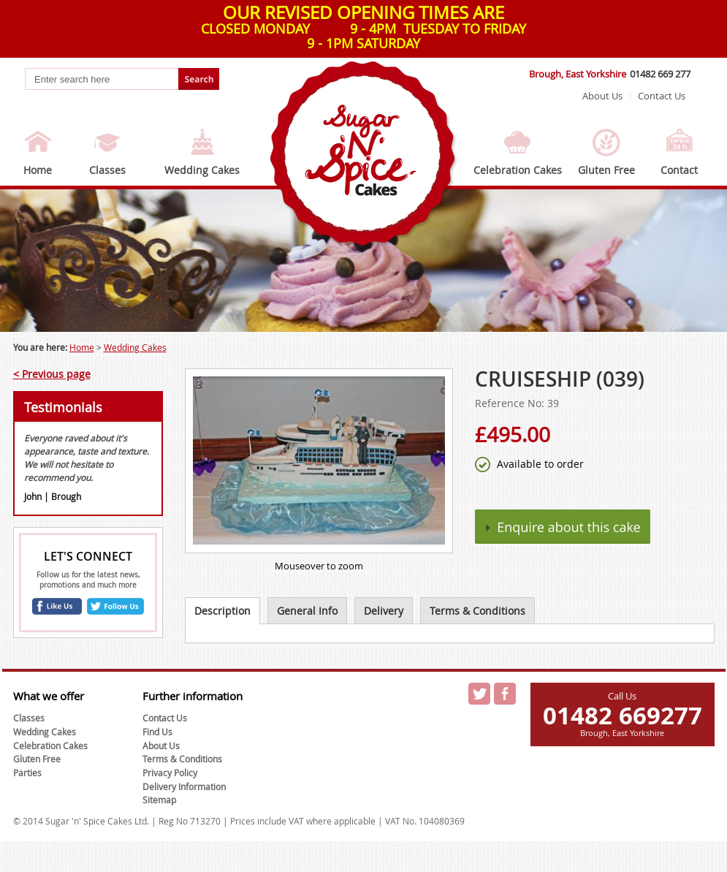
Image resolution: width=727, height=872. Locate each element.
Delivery (383, 611)
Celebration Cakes (517, 170)
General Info (307, 611)
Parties (27, 772)
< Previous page (52, 374)
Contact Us (661, 95)
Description (222, 611)
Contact (679, 170)
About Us (602, 95)
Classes (107, 170)
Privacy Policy (169, 772)
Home (37, 170)
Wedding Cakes (202, 170)
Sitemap (159, 799)
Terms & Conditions (477, 611)
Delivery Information (184, 786)
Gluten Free (606, 170)
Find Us (157, 732)
